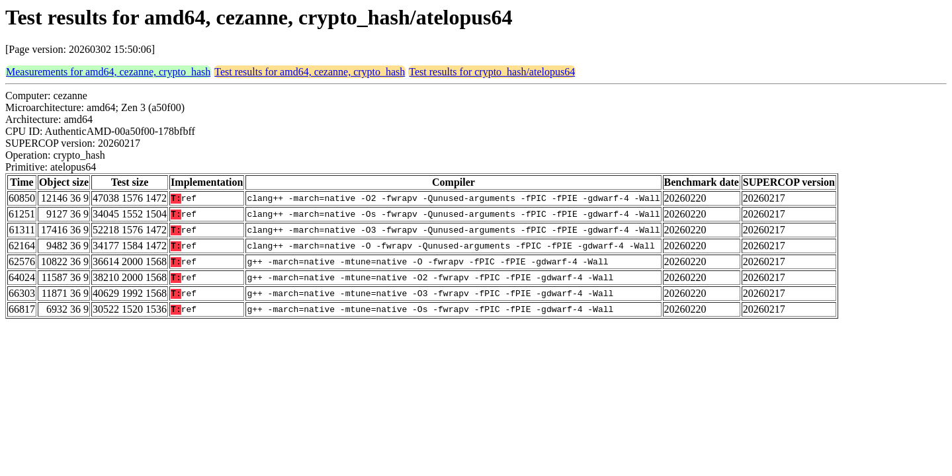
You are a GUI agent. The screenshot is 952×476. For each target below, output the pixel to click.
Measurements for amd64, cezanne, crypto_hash (108, 71)
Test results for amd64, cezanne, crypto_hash (309, 71)
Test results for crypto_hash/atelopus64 (492, 71)
